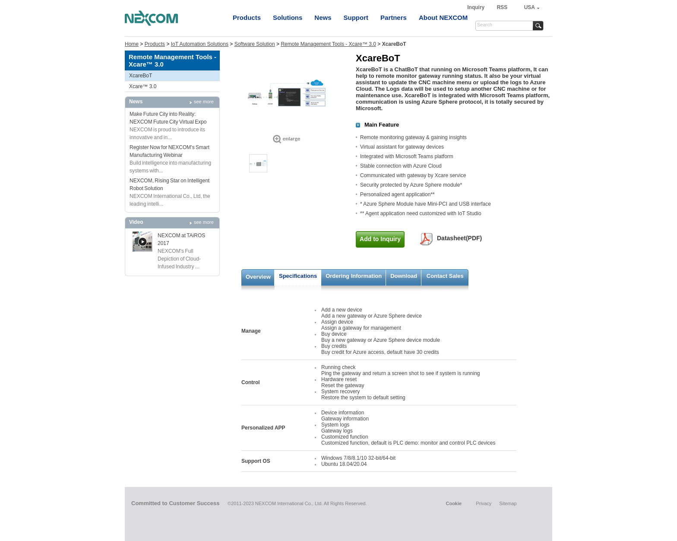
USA (529, 7)
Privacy (483, 503)
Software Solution (254, 44)
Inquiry (476, 7)
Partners (393, 17)
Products (247, 17)
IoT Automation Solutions (199, 44)
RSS (502, 7)
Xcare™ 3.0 (142, 86)
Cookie (454, 503)
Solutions (287, 17)
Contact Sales (445, 276)
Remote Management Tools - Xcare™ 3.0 (328, 44)
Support (356, 17)
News (322, 17)
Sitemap (507, 503)
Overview (258, 277)
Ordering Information (354, 276)
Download (403, 276)
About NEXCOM (443, 17)
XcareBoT (140, 76)
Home (132, 44)
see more (204, 101)
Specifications (298, 276)
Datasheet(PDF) (459, 238)
